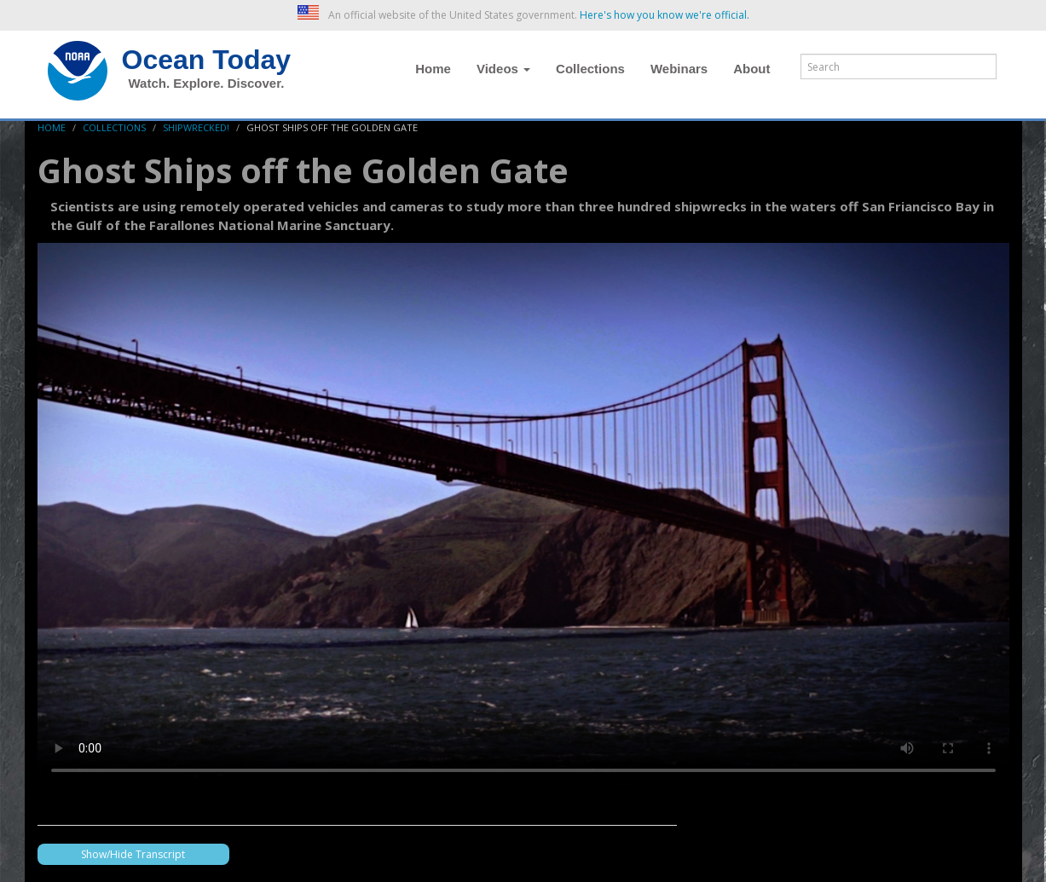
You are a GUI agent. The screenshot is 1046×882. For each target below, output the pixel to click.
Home (433, 68)
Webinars (679, 68)
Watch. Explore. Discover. (207, 83)
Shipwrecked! (196, 127)
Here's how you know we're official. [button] (664, 15)
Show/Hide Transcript (133, 854)
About (751, 68)
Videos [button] (503, 68)
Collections (590, 68)
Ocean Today (207, 59)
